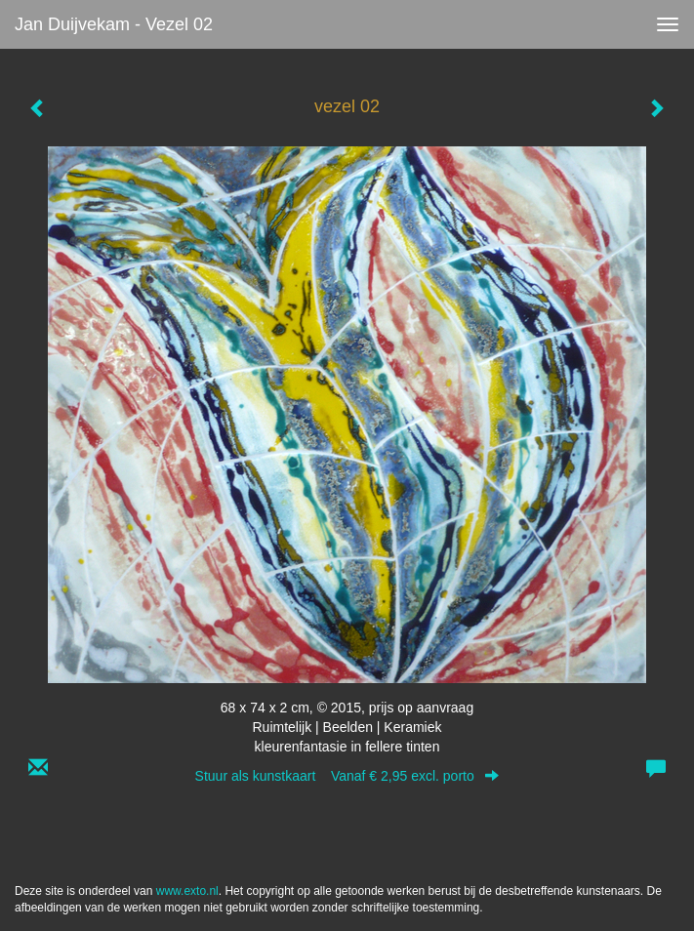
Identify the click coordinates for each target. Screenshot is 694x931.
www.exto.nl (187, 891)
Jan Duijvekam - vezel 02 (114, 24)
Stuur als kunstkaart (347, 776)
